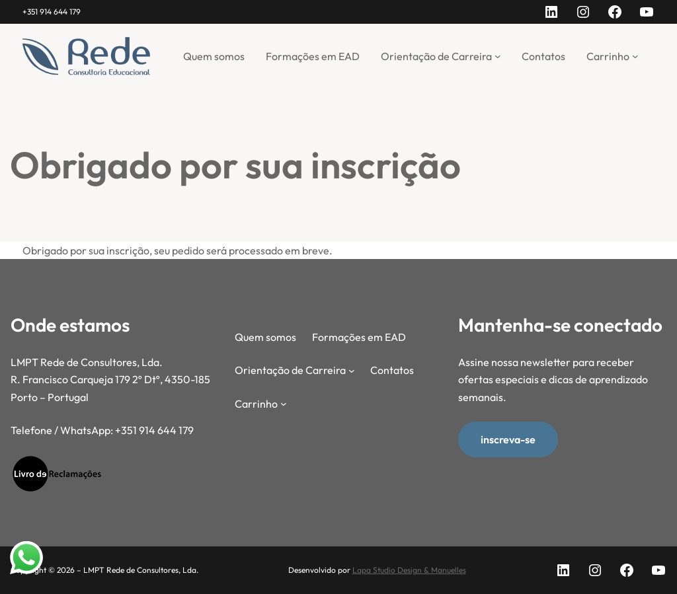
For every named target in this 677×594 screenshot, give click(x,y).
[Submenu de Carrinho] (635, 56)
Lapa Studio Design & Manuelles (409, 570)
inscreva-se (508, 439)
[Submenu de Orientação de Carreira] (498, 56)
